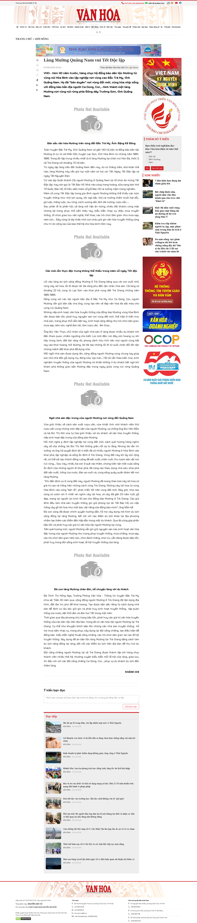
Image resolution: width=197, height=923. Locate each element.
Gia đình (70, 27)
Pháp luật (136, 27)
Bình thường (153, 159)
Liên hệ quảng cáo (154, 3)
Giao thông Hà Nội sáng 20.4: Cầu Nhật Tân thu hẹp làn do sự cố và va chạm (98, 829)
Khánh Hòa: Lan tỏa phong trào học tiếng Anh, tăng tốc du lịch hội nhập (96, 768)
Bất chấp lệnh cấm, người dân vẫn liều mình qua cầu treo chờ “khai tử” (167, 196)
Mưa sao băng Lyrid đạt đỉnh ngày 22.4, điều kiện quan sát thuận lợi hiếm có (98, 859)
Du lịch (63, 27)
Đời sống (94, 27)
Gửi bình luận (131, 706)
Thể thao (55, 27)
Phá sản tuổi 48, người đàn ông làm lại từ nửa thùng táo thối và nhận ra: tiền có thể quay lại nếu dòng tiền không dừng (98, 815)
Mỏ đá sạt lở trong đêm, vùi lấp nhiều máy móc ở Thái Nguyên (92, 723)
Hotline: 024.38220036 (133, 3)
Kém (150, 162)
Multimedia (176, 27)
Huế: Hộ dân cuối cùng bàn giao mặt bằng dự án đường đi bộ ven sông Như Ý (167, 212)
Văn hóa (31, 27)
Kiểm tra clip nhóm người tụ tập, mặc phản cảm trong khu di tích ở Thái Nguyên (168, 228)
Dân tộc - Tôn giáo (114, 27)
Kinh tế (102, 27)
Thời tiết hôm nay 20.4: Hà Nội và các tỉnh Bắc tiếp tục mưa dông (93, 844)
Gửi (147, 168)
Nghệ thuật (79, 27)
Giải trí (87, 27)
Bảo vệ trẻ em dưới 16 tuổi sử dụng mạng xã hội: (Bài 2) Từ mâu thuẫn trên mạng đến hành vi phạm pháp (98, 785)
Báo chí (39, 27)
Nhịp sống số (154, 27)
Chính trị (23, 27)
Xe (162, 27)
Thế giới (167, 27)
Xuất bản (46, 27)
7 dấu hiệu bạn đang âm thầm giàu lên (168, 182)
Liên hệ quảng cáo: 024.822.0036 (84, 916)
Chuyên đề (127, 27)
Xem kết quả (157, 168)
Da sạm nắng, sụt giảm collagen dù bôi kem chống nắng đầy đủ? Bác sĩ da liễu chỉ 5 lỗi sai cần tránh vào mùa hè (168, 245)
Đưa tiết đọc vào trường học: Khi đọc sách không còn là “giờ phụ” (93, 798)
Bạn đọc (145, 27)
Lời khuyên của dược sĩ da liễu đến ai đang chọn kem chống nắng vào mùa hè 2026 (99, 739)
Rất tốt (151, 156)
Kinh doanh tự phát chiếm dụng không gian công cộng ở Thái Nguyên (95, 753)
